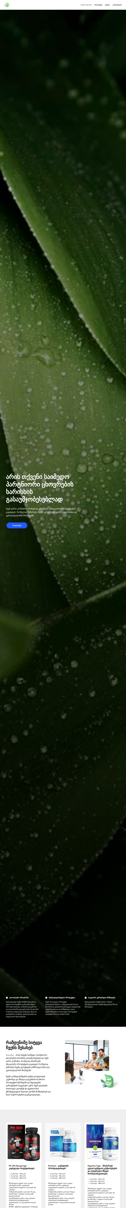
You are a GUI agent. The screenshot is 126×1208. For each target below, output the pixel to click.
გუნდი (107, 5)
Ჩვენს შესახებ (86, 5)
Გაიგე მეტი (16, 525)
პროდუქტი (98, 5)
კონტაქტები (117, 5)
